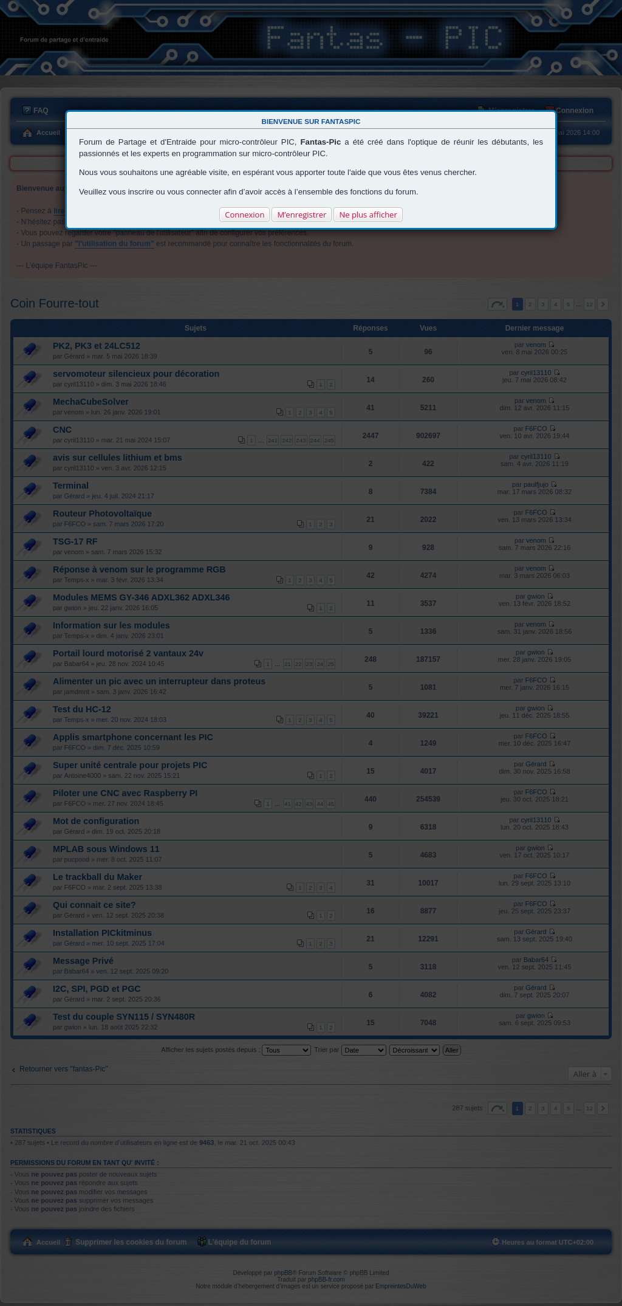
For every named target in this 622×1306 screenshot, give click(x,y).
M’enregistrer (301, 214)
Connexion (244, 214)
